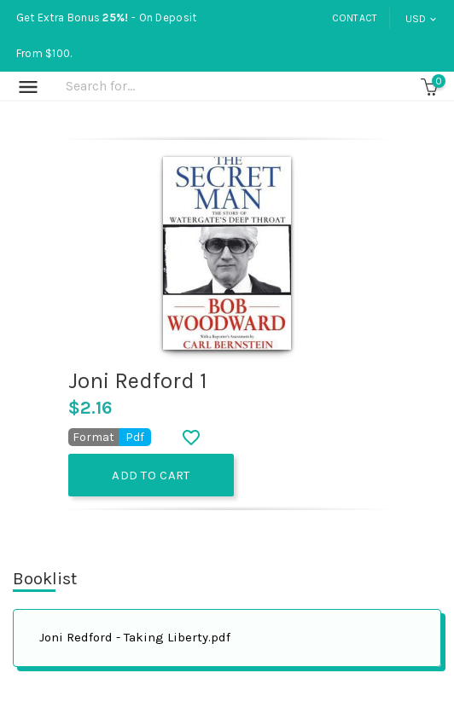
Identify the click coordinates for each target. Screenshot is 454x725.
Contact (355, 18)
